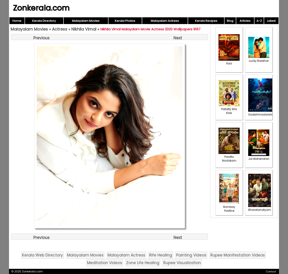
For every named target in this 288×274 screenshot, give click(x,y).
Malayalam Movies (85, 21)
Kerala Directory (44, 21)
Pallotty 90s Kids (229, 109)
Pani (229, 61)
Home (16, 21)
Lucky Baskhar (258, 59)
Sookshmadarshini (261, 112)
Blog (230, 21)
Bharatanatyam (259, 208)
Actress (59, 29)
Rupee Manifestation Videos (237, 255)
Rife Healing (160, 255)
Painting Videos (191, 255)
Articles (245, 21)
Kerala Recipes (206, 21)
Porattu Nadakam (229, 157)
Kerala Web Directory (42, 255)
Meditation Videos (104, 262)
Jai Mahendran (258, 157)
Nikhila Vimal (83, 29)
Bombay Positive (229, 207)
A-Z (259, 21)
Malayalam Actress (165, 21)
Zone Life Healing (142, 262)
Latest (271, 21)
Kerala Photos (125, 21)
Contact (271, 271)
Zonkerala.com (41, 7)
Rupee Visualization (182, 262)
